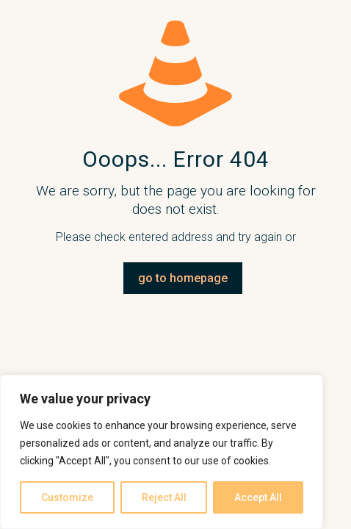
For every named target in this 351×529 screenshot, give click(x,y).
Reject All (164, 497)
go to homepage (183, 278)
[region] (161, 452)
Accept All (258, 497)
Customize (67, 497)
